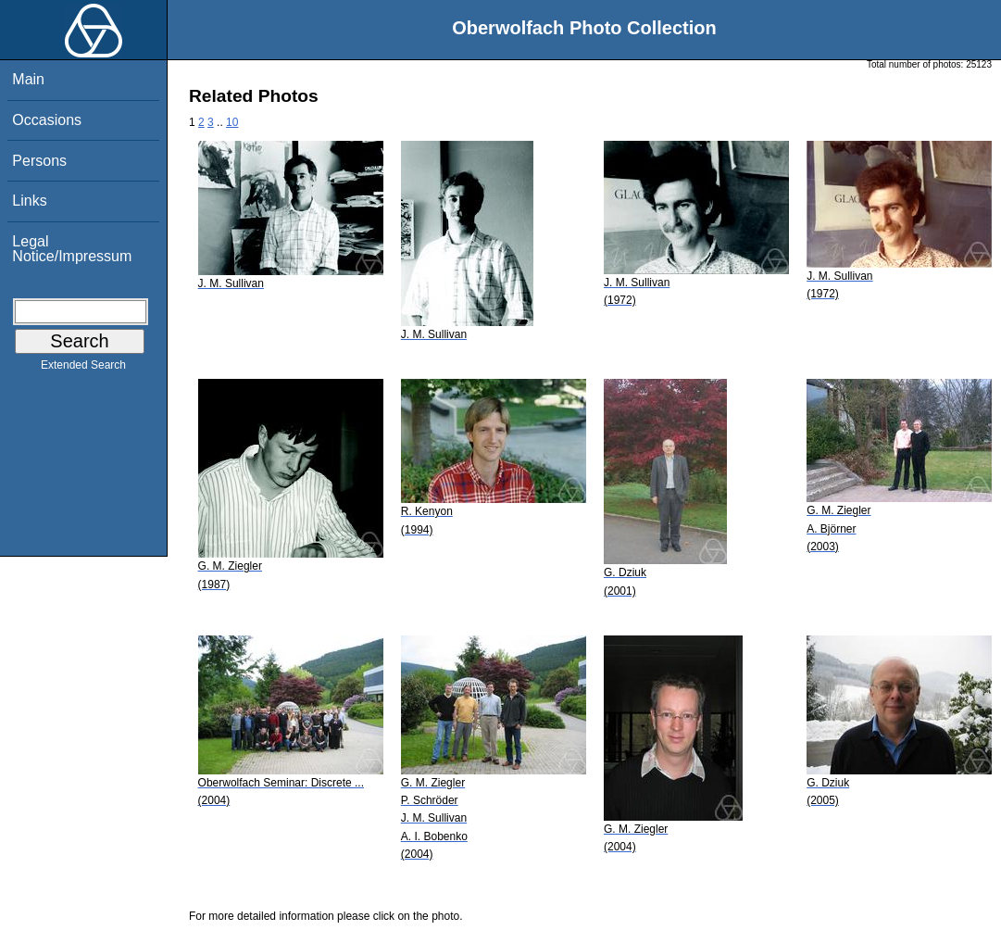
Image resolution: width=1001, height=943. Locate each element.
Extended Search (83, 368)
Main (28, 79)
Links (29, 200)
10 (232, 122)
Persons (39, 161)
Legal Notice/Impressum (71, 248)
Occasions (46, 120)
